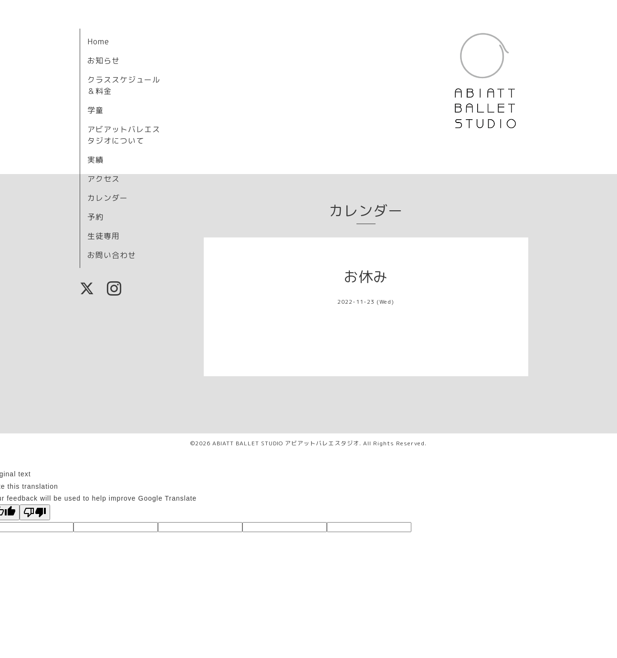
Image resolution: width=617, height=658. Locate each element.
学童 (95, 110)
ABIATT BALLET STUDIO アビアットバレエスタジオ (285, 443)
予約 (95, 217)
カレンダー (107, 198)
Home (98, 41)
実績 (95, 159)
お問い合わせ (111, 255)
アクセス (103, 179)
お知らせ (103, 60)
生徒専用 (103, 236)
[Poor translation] (35, 512)
